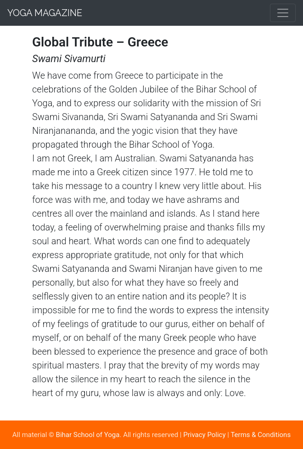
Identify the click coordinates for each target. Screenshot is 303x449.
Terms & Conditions (260, 435)
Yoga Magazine (44, 12)
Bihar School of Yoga (88, 435)
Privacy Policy (204, 435)
